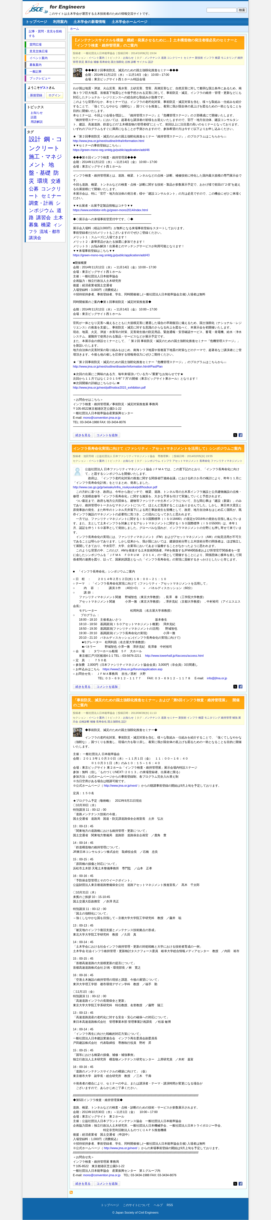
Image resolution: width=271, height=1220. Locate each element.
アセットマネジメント (185, 460)
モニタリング (229, 57)
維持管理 (226, 717)
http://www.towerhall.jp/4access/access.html (174, 655)
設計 (150, 61)
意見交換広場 (39, 51)
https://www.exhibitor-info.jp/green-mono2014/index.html (110, 210)
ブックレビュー (40, 78)
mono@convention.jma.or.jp (102, 417)
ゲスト (44, 87)
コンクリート (175, 57)
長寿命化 (105, 61)
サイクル (142, 61)
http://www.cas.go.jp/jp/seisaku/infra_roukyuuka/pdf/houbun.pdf (115, 487)
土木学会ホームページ (129, 22)
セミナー (189, 57)
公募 (34, 188)
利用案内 (60, 22)
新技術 (199, 57)
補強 (235, 717)
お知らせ (128, 57)
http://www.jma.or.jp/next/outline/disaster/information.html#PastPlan (118, 366)
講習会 (43, 217)
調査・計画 (41, 203)
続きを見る (83, 435)
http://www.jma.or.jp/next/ (120, 785)
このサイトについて (136, 1205)
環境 (42, 181)
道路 (163, 57)
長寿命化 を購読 (72, 1193)
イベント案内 (96, 57)
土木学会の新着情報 (89, 22)
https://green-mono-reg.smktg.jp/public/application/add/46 (111, 150)
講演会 (35, 237)
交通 (56, 181)
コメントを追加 (107, 435)
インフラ (209, 57)
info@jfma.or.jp (217, 678)
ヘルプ (158, 1205)
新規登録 (36, 95)
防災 (81, 61)
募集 (34, 224)
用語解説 (37, 121)
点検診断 (84, 721)
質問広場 (36, 44)
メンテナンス (152, 57)
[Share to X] (235, 435)
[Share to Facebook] (240, 435)
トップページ (36, 22)
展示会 (89, 61)
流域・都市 (50, 231)
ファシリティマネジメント (226, 460)
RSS (170, 1205)
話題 (34, 117)
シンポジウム (152, 460)
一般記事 (36, 71)
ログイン (55, 95)
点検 (127, 61)
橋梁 (217, 57)
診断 (133, 61)
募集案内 (36, 64)
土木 (58, 217)
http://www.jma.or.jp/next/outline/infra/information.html (108, 141)
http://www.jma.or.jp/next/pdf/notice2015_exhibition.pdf (109, 387)
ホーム (74, 28)
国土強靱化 (117, 61)
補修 (96, 61)
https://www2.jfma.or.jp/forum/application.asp (132, 669)
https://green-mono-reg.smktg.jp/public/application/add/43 (111, 255)
